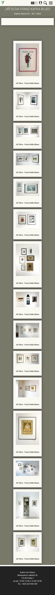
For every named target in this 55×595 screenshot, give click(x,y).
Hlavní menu (51, 3)
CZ (32, 3)
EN (36, 3)
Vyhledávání (45, 3)
